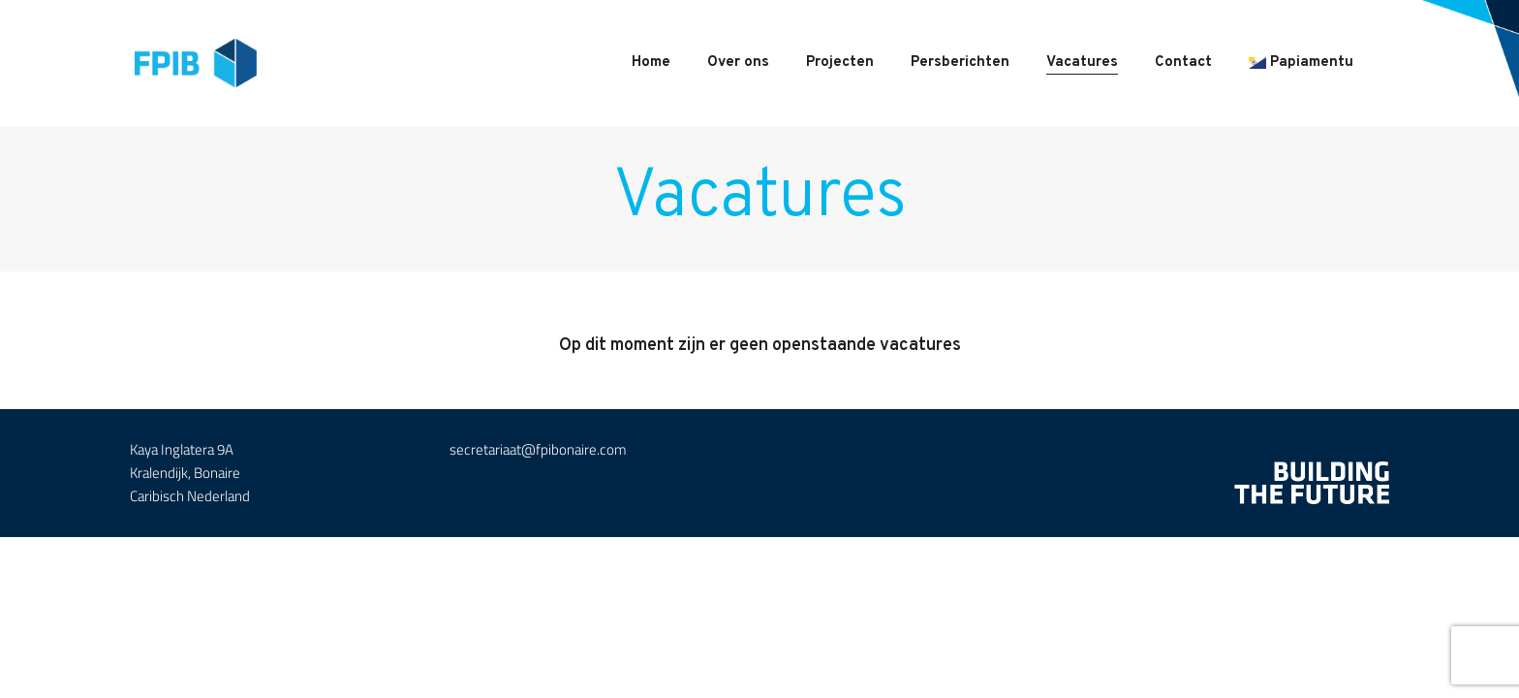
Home (651, 62)
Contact (1183, 62)
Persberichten (960, 62)
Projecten (840, 62)
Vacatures (1082, 62)
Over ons (738, 62)
